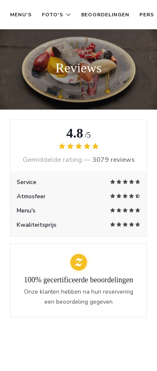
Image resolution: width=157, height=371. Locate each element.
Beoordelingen (105, 14)
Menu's (21, 14)
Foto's (56, 14)
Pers (146, 14)
